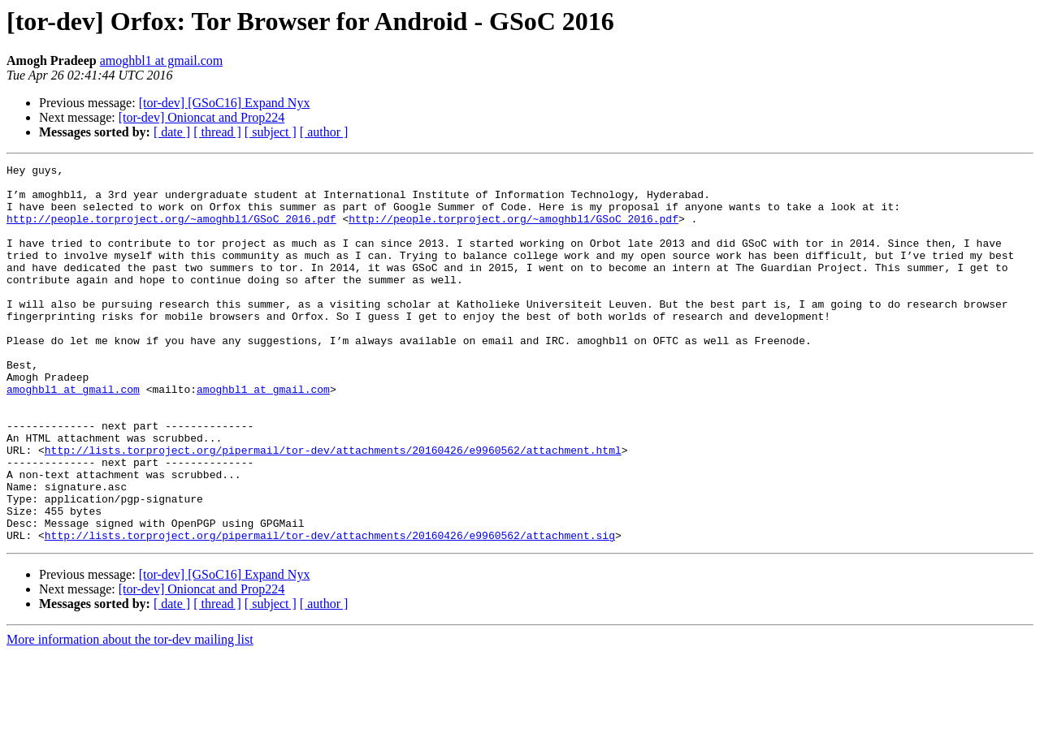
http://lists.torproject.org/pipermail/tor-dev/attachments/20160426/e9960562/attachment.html (333, 508)
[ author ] (324, 132)
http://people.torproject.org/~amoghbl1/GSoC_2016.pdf (171, 230)
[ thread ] (217, 132)
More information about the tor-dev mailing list (130, 715)
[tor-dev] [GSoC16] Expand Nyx (224, 103)
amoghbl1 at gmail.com (161, 60)
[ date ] (172, 132)
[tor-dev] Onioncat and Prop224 (202, 117)
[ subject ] (271, 132)
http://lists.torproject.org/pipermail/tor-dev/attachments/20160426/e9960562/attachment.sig (330, 610)
